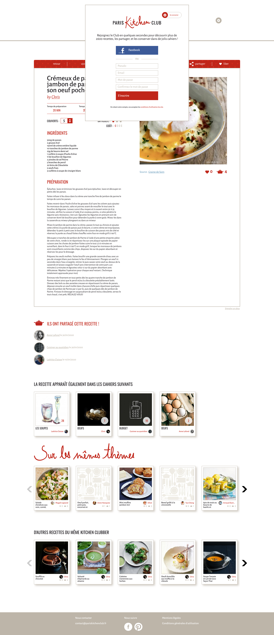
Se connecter (174, 15)
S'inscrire (123, 95)
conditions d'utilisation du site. (151, 107)
